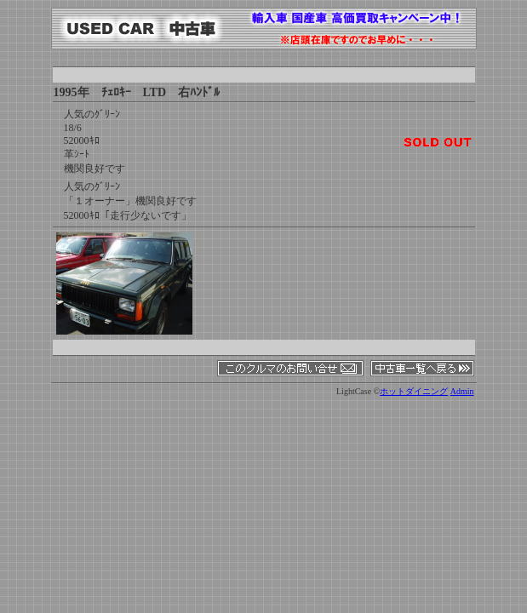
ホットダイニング (414, 391)
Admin (462, 391)
